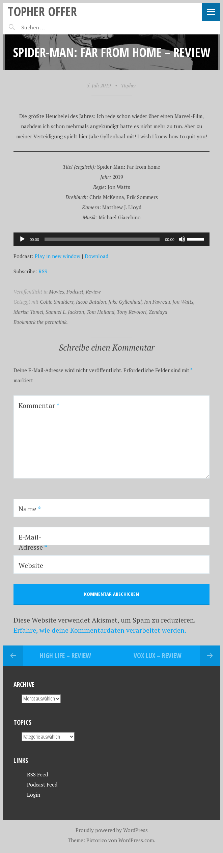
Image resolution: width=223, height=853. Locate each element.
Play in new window (57, 256)
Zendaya (158, 311)
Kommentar (39, 405)
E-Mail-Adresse (33, 542)
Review (93, 291)
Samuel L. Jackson (65, 311)
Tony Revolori (131, 311)
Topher (128, 85)
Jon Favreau (157, 301)
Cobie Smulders (57, 301)
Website (31, 565)
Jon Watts (182, 301)
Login (33, 794)
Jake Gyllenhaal (125, 301)
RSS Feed (37, 774)
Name (30, 508)
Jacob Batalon (91, 301)
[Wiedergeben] (22, 239)
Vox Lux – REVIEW (158, 655)
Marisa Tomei (28, 311)
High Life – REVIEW (65, 655)
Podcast (74, 291)
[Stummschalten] (181, 239)
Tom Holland (100, 311)
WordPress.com (136, 840)
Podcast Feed (42, 784)
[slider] (102, 239)
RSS (42, 271)
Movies (56, 291)
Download (96, 256)
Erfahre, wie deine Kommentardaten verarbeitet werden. (99, 630)
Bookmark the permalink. (40, 322)
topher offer (42, 11)
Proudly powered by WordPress (112, 830)
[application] (111, 239)
